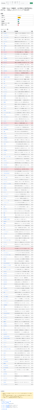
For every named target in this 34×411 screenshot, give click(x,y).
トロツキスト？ (6, 290)
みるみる (5, 127)
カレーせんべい (6, 35)
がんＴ (5, 344)
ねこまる (5, 275)
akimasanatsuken (6, 173)
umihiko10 (5, 139)
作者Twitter (4, 409)
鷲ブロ (19, 2)
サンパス (5, 64)
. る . (9, 200)
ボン (4, 68)
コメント (10, 2)
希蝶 (4, 215)
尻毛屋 (5, 95)
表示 (19, 17)
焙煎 (4, 158)
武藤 (4, 47)
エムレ (5, 309)
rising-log (3, 3)
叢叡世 (5, 102)
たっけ (5, 104)
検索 (31, 3)
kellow (5, 114)
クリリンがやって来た (7, 112)
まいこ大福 (5, 177)
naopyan (5, 323)
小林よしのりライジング (6, 401)
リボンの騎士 (6, 296)
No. (2, 31)
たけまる (5, 93)
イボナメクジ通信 (5, 406)
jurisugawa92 (6, 129)
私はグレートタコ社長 (7, 183)
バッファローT (6, 125)
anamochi (5, 334)
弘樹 (4, 43)
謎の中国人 (5, 189)
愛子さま (17, 2)
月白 (4, 79)
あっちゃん (5, 91)
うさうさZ (5, 60)
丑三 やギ (5, 52)
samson (5, 217)
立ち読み (5, 33)
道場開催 (15, 2)
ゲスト (5, 355)
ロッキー (5, 300)
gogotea (5, 221)
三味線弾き (5, 58)
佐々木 (5, 108)
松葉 (4, 292)
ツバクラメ (5, 384)
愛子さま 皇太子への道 (6, 403)
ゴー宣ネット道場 (5, 402)
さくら (5, 192)
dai (4, 66)
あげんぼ (5, 208)
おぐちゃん (5, 256)
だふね (5, 56)
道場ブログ (12, 2)
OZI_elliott (5, 164)
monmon (5, 135)
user (4, 83)
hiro (4, 246)
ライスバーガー (6, 37)
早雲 (4, 212)
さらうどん (5, 41)
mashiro (5, 319)
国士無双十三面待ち (7, 77)
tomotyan (5, 288)
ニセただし (5, 85)
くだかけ (5, 39)
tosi (4, 72)
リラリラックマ (6, 202)
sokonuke (5, 70)
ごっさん (5, 238)
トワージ (5, 146)
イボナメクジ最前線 (5, 407)
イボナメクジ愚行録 (5, 405)
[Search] (27, 3)
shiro (4, 227)
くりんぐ (5, 242)
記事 (6, 2)
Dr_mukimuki (6, 361)
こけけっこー (6, 118)
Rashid (5, 198)
